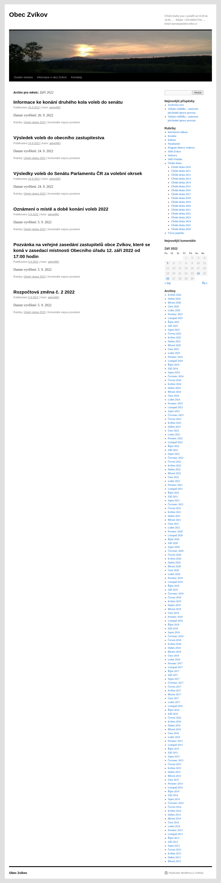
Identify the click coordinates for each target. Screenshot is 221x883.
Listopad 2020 (175, 535)
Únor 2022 (173, 477)
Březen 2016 (174, 729)
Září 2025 (173, 325)
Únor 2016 (173, 733)
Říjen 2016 (173, 709)
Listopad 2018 (175, 620)
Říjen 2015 (173, 748)
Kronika (172, 136)
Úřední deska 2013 (181, 178)
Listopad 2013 (175, 834)
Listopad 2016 (175, 706)
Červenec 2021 (175, 504)
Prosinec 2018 (175, 616)
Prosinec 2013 (175, 830)
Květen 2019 (174, 601)
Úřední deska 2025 (181, 225)
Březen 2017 (174, 694)
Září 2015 (173, 752)
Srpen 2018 (174, 632)
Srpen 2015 (174, 756)
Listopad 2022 (175, 442)
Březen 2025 (174, 345)
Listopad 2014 (175, 787)
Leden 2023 (174, 434)
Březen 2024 (174, 391)
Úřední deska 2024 (181, 221)
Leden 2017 (174, 702)
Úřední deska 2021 (181, 209)
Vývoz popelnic (176, 232)
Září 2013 (173, 841)
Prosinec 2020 (175, 531)
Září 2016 (173, 713)
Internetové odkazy (178, 132)
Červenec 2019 (175, 593)
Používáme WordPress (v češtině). (186, 872)
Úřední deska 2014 (181, 182)
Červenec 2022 (175, 457)
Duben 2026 (174, 298)
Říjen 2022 (173, 446)
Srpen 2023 (174, 411)
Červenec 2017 (175, 682)
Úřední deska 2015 (181, 186)
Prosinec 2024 (175, 356)
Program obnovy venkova (181, 147)
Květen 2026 (174, 294)
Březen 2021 (174, 519)
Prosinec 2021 (175, 484)
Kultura (172, 139)
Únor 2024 (173, 395)
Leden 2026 (174, 310)
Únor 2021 (173, 523)
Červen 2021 (174, 508)
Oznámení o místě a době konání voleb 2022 (60, 208)
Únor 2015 (173, 779)
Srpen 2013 (174, 845)
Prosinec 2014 (175, 783)
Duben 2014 (174, 814)
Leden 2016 (174, 737)
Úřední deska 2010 (181, 167)
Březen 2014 (174, 818)
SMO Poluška (175, 159)
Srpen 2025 (174, 329)
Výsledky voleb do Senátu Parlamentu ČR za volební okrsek (77, 173)
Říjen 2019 (173, 585)
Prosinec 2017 (175, 663)
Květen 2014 (174, 810)
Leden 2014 (174, 826)
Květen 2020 (174, 558)
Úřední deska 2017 (181, 194)
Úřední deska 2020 (181, 205)
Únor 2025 (173, 349)
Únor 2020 (173, 570)
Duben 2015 (174, 772)
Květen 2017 (174, 690)
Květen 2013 (174, 853)
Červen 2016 (174, 717)
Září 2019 (173, 589)
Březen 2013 (174, 861)
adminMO (55, 107)
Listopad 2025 (175, 318)
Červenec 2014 (175, 803)
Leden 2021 (174, 527)
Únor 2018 (173, 655)
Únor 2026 (173, 306)
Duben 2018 (174, 647)
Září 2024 (173, 368)
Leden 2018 (174, 659)
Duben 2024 (174, 387)
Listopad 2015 (175, 744)
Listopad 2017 (175, 667)
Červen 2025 (174, 333)
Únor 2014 (173, 822)
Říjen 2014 (173, 791)
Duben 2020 (174, 562)
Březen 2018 (174, 651)
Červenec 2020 (175, 550)
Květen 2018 (174, 643)
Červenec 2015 (175, 760)
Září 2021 (173, 496)
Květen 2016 (174, 721)
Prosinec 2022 (175, 438)
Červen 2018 (174, 640)
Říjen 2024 (173, 364)
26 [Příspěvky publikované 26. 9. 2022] (167, 278)
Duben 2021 (174, 515)
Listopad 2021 (175, 488)
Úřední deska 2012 (181, 174)
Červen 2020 (174, 554)
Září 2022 (173, 450)
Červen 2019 (174, 597)
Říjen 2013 (173, 837)
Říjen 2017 (173, 671)
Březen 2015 (174, 775)
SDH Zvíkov (174, 151)
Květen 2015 (174, 768)
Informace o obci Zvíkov (52, 77)
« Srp (168, 283)
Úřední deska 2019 (181, 201)
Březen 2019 (174, 609)
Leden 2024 (174, 399)
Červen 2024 (174, 380)
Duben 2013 (174, 857)
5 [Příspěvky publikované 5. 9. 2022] (167, 263)
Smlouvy (172, 155)
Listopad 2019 (175, 581)
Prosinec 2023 (175, 403)
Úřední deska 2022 (34, 122)
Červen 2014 (174, 806)
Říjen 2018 (173, 624)
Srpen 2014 (174, 799)
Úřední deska (175, 163)
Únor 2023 (173, 430)
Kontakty (76, 77)
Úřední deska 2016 (181, 190)
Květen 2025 (174, 337)
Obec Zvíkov (28, 14)
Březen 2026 (174, 302)
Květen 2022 (174, 465)
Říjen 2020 (173, 539)
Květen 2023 (174, 422)
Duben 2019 (174, 605)
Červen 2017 (174, 686)
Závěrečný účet (176, 104)
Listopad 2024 (175, 360)
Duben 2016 (174, 725)
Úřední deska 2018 (181, 198)
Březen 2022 (174, 473)
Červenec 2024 (175, 376)
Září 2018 (173, 628)
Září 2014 (173, 795)
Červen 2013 (174, 849)
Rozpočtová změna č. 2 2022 (44, 291)
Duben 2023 (174, 426)
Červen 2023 (174, 418)
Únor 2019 (173, 612)
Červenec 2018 (175, 636)
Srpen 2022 (174, 453)
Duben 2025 (174, 341)
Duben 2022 (174, 469)
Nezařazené (174, 143)
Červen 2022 (174, 461)
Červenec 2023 (175, 415)
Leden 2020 (174, 574)
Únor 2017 (173, 698)
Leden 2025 (174, 353)
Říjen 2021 (173, 492)
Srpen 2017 (174, 678)
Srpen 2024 (174, 372)
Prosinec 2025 (175, 314)
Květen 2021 (174, 512)
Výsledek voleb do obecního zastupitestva (58, 137)
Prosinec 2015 (175, 740)
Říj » (205, 283)
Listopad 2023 (175, 407)
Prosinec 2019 (175, 578)
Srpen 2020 (174, 547)
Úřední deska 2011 (181, 170)
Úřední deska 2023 (181, 217)
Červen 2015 (174, 764)
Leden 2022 (174, 481)
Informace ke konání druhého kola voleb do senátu (68, 102)
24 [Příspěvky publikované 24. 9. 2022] (198, 273)
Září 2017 (173, 675)
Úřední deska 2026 (181, 229)
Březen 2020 (174, 566)
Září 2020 (173, 543)
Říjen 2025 (173, 322)
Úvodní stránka (23, 77)
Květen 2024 (174, 384)
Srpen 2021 (174, 500)
